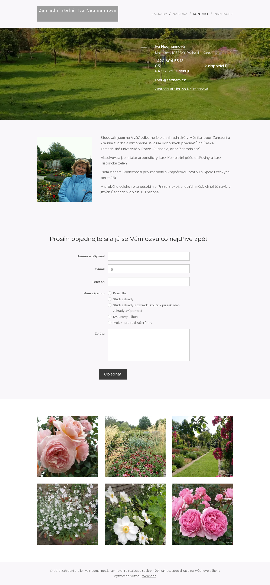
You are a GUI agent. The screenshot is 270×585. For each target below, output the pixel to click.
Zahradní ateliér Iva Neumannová (181, 89)
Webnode (149, 576)
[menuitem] (163, 14)
